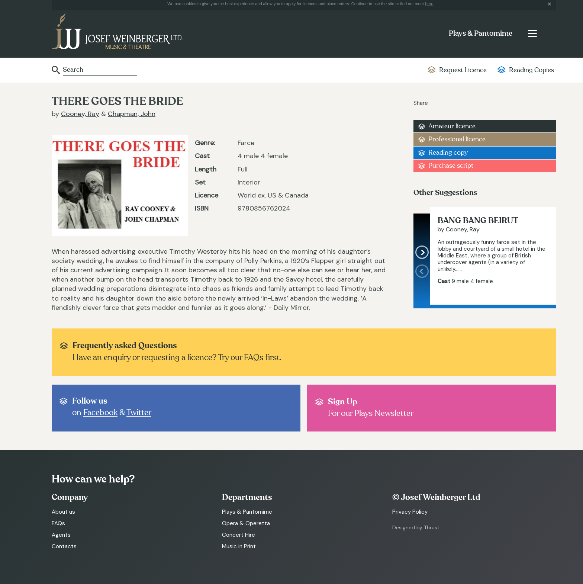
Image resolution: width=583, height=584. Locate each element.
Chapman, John (131, 113)
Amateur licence (452, 126)
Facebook (100, 412)
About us (63, 512)
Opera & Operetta (246, 523)
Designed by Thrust (415, 527)
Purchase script (450, 165)
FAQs (58, 523)
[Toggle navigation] (532, 33)
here (429, 3)
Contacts (64, 546)
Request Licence (463, 70)
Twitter (138, 412)
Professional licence (457, 139)
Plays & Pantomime (480, 33)
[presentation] (421, 284)
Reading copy (448, 152)
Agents (61, 535)
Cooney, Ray (80, 113)
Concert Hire (238, 535)
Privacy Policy (410, 512)
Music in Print (239, 546)
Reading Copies (531, 70)
